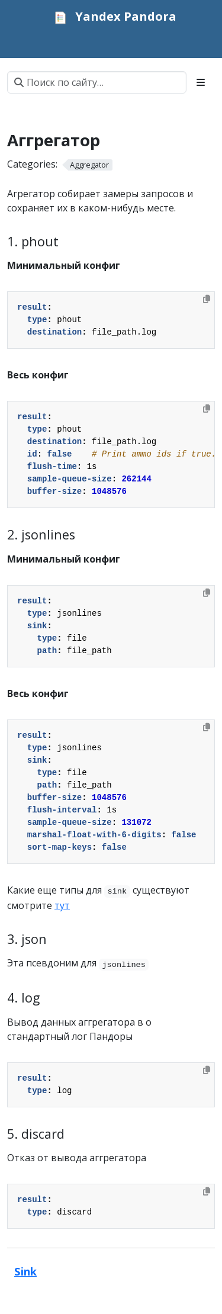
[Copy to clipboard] (207, 299)
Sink (25, 1271)
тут (62, 905)
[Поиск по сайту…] (96, 82)
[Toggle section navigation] (200, 82)
